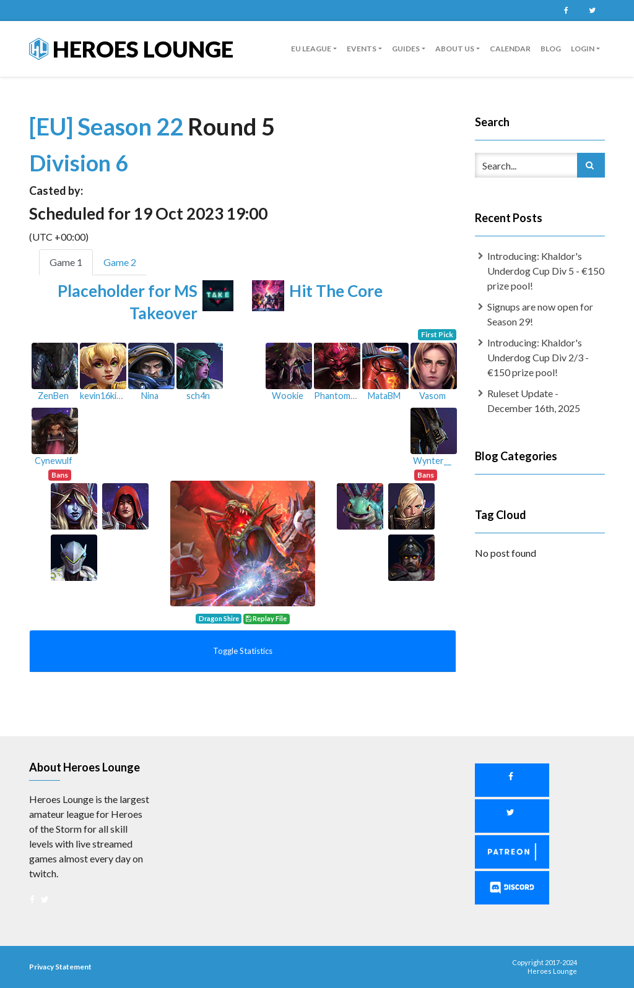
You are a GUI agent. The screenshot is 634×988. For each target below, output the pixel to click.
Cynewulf (53, 460)
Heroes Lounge (131, 48)
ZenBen (53, 395)
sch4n (198, 395)
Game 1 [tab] (66, 262)
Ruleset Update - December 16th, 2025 (533, 400)
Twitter (592, 10)
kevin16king (103, 395)
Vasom (432, 395)
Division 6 (78, 162)
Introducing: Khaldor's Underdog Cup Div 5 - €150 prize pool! (545, 270)
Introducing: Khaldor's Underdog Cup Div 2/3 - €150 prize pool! (538, 357)
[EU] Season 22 (108, 126)
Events (361, 48)
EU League (311, 48)
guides (406, 48)
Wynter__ (432, 460)
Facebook (566, 10)
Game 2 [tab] (119, 262)
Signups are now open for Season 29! (540, 314)
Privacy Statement (60, 966)
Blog (551, 48)
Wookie (287, 395)
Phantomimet (341, 395)
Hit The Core (336, 291)
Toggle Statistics (242, 651)
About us (454, 48)
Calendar (510, 48)
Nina (149, 395)
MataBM (384, 395)
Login (582, 48)
